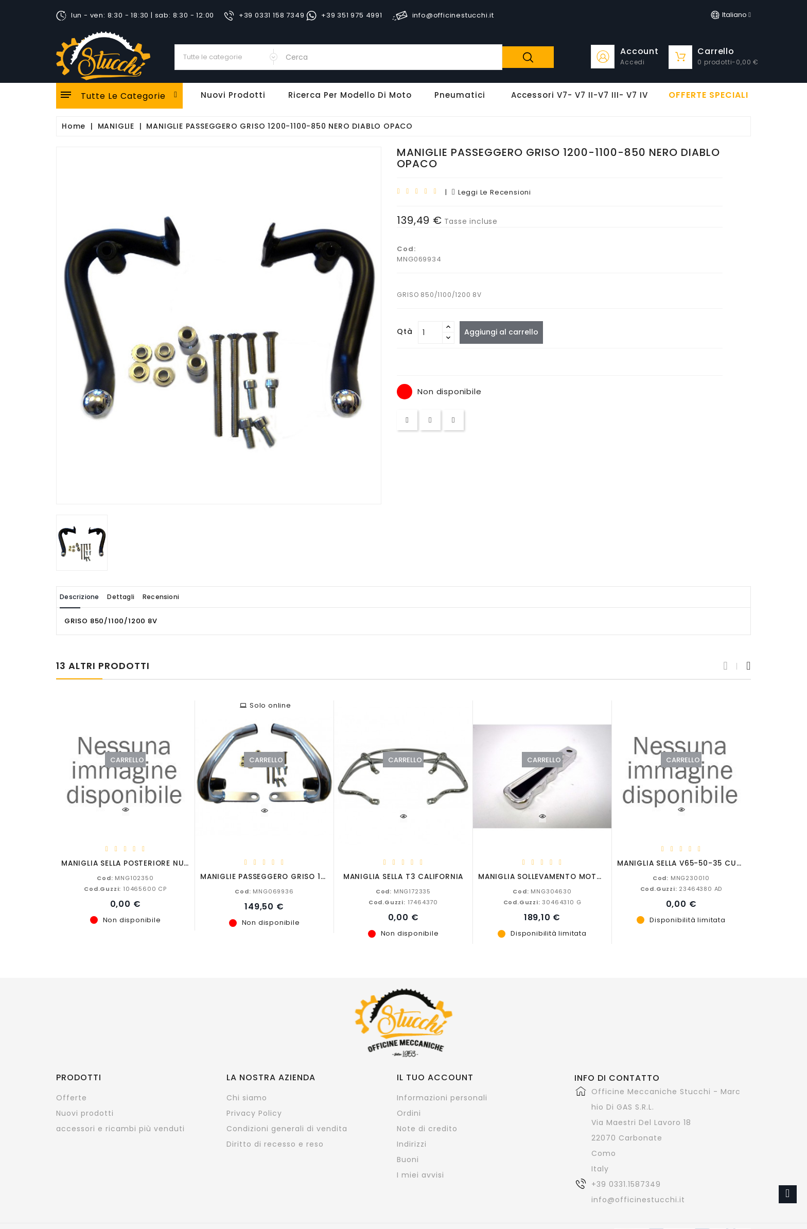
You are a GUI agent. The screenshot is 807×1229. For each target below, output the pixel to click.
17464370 (403, 902)
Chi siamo (246, 1097)
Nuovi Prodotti (233, 95)
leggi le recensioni (491, 192)
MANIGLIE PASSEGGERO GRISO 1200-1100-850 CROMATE (308, 876)
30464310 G (542, 902)
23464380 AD (681, 888)
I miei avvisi (420, 1174)
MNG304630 (542, 891)
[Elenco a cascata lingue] (731, 15)
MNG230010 (681, 877)
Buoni (408, 1159)
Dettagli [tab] (140, 596)
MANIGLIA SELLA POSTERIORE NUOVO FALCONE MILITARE (167, 863)
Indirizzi (412, 1143)
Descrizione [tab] (86, 596)
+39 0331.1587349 (626, 1184)
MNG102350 (125, 877)
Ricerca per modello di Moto (350, 95)
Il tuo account (435, 1077)
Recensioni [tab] (193, 596)
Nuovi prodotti (85, 1113)
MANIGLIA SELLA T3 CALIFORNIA (403, 876)
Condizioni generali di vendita (286, 1128)
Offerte (71, 1097)
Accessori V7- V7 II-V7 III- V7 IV (579, 95)
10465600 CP (125, 888)
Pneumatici (459, 95)
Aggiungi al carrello (505, 332)
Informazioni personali (442, 1097)
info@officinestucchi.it (638, 1199)
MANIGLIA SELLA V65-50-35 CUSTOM (688, 863)
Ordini (409, 1113)
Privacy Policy (254, 1113)
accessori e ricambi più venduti (120, 1128)
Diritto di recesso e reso (275, 1143)
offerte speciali (708, 95)
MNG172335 (403, 891)
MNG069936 (264, 891)
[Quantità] (430, 332)
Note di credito (427, 1128)
